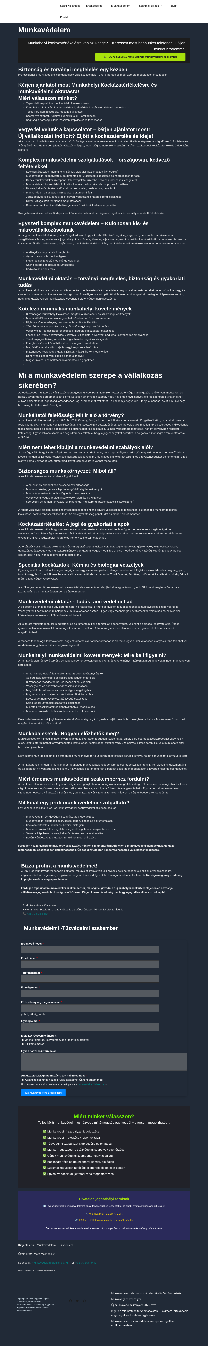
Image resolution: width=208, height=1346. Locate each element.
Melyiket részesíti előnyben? (39, 1037)
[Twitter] (77, 1303)
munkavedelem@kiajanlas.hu (50, 1264)
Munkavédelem (121, 6)
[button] (103, 6)
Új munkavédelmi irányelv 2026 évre (133, 1307)
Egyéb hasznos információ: (38, 1053)
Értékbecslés (94, 6)
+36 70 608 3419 (85, 1264)
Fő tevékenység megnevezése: (42, 1003)
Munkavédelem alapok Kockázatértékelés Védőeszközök (146, 1295)
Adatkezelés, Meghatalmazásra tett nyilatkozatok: (54, 1077)
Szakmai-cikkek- (149, 6)
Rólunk (172, 6)
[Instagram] (84, 1303)
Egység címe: (30, 1023)
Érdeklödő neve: (32, 943)
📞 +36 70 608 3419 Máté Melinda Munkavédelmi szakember (140, 56)
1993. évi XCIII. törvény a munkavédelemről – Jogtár (106, 1222)
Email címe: (29, 958)
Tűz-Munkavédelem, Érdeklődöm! (43, 1095)
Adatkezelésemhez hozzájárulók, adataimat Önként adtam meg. (64, 1082)
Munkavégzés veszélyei (126, 1301)
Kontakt (64, 17)
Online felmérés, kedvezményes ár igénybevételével (57, 1042)
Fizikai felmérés (34, 1046)
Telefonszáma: (31, 973)
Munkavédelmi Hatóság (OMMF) (106, 1216)
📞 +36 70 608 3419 (35, 913)
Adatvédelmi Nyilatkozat (92, 1086)
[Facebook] (70, 1303)
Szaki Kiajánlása (70, 5)
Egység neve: (30, 988)
